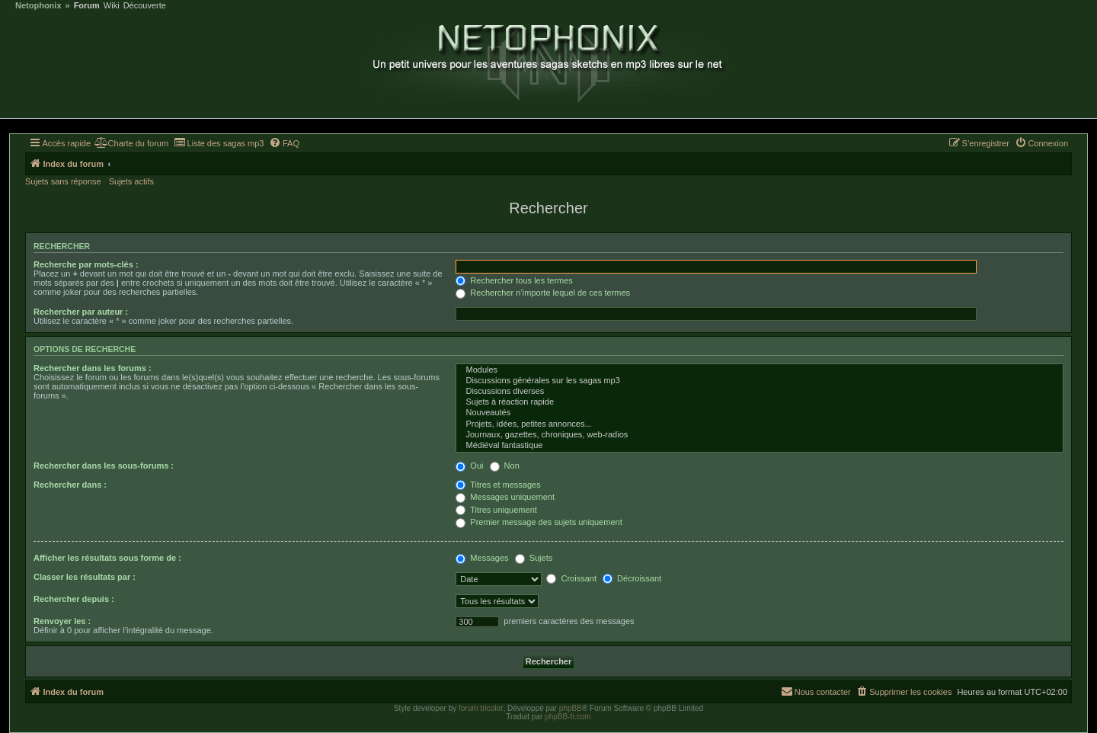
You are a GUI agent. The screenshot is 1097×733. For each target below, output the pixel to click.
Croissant (571, 578)
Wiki (112, 6)
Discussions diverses (759, 391)
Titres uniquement (496, 509)
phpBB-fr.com (568, 716)
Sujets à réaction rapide (759, 402)
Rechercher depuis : (74, 598)
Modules (759, 370)
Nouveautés (759, 413)
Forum (87, 6)
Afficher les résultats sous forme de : (107, 557)
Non (505, 465)
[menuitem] (131, 143)
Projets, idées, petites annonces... (759, 424)
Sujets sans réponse (63, 181)
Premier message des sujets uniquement (539, 522)
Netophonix (38, 6)
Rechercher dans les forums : (93, 368)
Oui (469, 465)
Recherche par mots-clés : (86, 264)
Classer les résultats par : (85, 576)
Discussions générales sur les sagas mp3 (759, 381)
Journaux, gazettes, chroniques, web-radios (759, 435)
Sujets (534, 557)
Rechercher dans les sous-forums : (104, 465)
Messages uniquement (505, 496)
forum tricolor (481, 708)
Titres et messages (498, 484)
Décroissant (632, 578)
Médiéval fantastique (759, 445)
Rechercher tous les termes (514, 280)
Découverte (144, 6)
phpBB (570, 708)
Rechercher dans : (70, 484)
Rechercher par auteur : (81, 311)
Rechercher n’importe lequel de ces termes (543, 292)
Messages (482, 557)
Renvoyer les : (62, 621)
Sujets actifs (131, 181)
